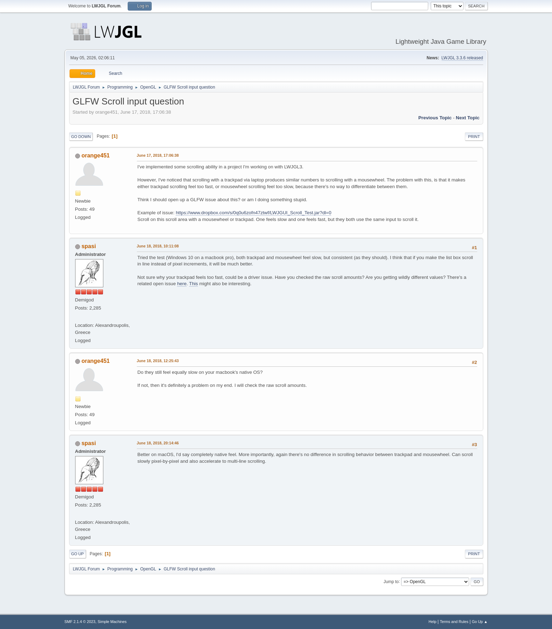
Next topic (467, 117)
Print (474, 136)
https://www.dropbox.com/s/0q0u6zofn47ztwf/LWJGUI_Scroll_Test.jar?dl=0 (253, 212)
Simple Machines (112, 621)
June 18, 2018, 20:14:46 (158, 443)
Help (432, 621)
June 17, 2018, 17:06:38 (158, 155)
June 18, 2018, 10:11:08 (158, 246)
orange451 (95, 155)
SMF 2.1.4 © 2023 (80, 621)
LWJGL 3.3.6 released (462, 57)
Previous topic (435, 117)
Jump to (391, 581)
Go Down (81, 136)
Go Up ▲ (480, 621)
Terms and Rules (454, 621)
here (182, 283)
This (193, 283)
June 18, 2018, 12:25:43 (158, 361)
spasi (88, 246)
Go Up (77, 554)
